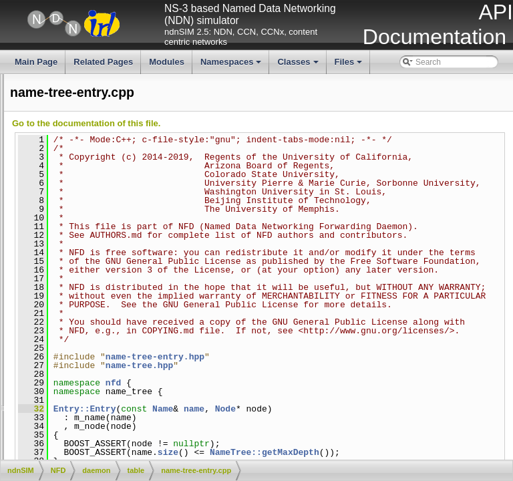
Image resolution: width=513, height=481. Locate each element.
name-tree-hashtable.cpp (129, 295)
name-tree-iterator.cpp (124, 318)
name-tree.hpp (111, 351)
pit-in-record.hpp (114, 441)
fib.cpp (96, 193)
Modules (166, 62)
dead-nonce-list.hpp (120, 148)
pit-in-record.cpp (33, 431)
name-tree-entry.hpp (121, 284)
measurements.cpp (38, 250)
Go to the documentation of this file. (286, 123)
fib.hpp (97, 205)
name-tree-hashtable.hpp (129, 306)
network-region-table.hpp (129, 374)
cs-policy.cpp (107, 92)
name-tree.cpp (110, 340)
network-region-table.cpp (48, 362)
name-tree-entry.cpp (39, 272)
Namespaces (232, 65)
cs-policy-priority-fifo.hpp (128, 81)
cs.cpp (96, 115)
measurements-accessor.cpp (55, 216)
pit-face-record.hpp (118, 419)
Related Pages (103, 62)
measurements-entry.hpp (129, 238)
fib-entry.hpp (107, 171)
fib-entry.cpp (25, 159)
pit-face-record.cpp (118, 408)
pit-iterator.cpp (110, 453)
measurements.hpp (119, 261)
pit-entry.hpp (107, 397)
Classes (298, 65)
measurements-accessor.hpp (136, 227)
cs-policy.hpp (108, 103)
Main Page (36, 62)
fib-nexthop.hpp (112, 182)
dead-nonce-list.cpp (120, 137)
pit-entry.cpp (25, 385)
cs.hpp (96, 126)
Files (350, 65)
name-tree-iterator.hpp (124, 329)
